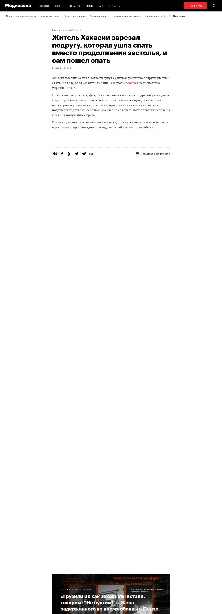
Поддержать (195, 5)
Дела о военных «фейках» (21, 16)
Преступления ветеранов (126, 16)
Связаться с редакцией (153, 168)
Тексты (89, 5)
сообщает (131, 83)
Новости (43, 5)
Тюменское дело (49, 16)
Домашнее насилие (61, 67)
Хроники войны (99, 16)
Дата (100, 5)
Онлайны (74, 5)
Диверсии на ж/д (155, 16)
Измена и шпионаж (74, 16)
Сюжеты (59, 5)
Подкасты (114, 5)
